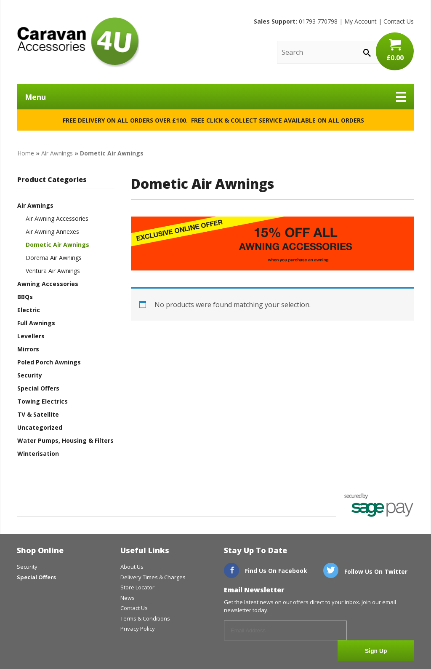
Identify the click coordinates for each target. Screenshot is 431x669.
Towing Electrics (42, 401)
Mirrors (28, 349)
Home (25, 153)
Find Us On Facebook (265, 571)
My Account (360, 21)
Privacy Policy (137, 628)
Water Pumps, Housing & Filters (65, 440)
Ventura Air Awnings (53, 271)
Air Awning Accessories (57, 218)
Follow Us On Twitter (365, 571)
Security (29, 375)
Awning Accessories (47, 284)
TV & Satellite (38, 414)
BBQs (25, 297)
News (127, 598)
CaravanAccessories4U (78, 42)
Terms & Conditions (145, 618)
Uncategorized (39, 427)
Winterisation (38, 454)
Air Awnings (57, 153)
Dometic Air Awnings (57, 245)
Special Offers (38, 388)
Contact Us (398, 21)
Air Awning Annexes (52, 231)
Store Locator (137, 587)
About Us (132, 566)
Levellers (31, 336)
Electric (28, 310)
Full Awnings (36, 323)
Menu (215, 97)
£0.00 (395, 50)
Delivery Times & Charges (153, 577)
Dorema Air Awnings (54, 258)
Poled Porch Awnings (49, 362)
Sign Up (383, 631)
